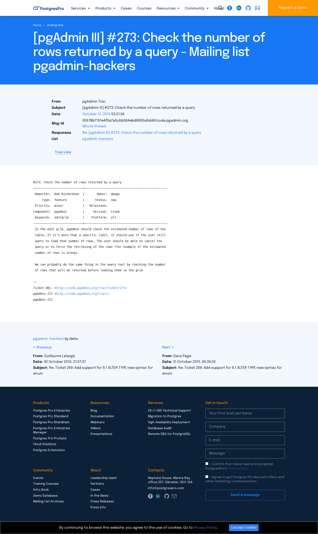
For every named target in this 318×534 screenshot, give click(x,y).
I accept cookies (244, 527)
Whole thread (94, 126)
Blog (94, 410)
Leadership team (104, 478)
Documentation (102, 416)
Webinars (98, 422)
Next (166, 347)
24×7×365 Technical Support (169, 410)
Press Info (98, 507)
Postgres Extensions (49, 450)
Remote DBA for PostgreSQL (169, 434)
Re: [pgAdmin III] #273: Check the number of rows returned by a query (141, 133)
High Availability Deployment (169, 422)
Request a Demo (293, 8)
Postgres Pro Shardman (51, 422)
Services (79, 8)
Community (195, 8)
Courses (144, 8)
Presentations (101, 434)
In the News (99, 495)
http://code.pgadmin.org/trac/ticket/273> (91, 288)
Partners (97, 483)
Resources (166, 8)
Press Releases (102, 501)
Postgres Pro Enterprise (51, 410)
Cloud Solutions (44, 444)
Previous (44, 347)
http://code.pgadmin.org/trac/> (82, 293)
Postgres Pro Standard (50, 416)
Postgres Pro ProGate (49, 438)
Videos (96, 428)
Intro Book (41, 489)
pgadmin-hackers (97, 139)
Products (103, 8)
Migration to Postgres (164, 416)
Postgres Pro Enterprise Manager (51, 430)
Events (38, 478)
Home (37, 25)
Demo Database (45, 495)
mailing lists (55, 25)
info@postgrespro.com (166, 488)
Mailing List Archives (48, 501)
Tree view (63, 152)
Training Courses (46, 483)
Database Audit (160, 428)
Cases (126, 8)
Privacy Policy (237, 468)
